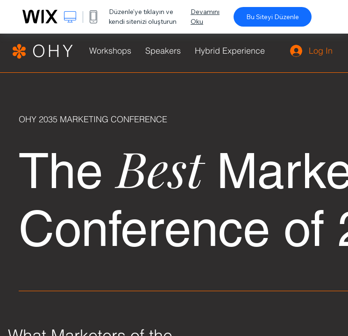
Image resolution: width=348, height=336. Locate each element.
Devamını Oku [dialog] (205, 16)
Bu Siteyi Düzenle (272, 17)
